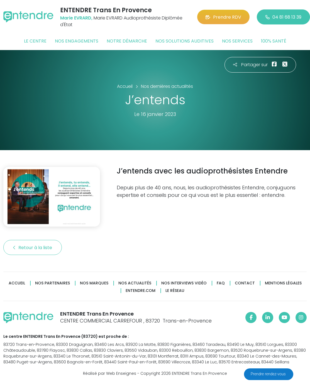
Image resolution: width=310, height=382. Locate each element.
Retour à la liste (32, 247)
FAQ (221, 283)
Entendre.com (140, 290)
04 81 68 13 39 (283, 17)
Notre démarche (127, 41)
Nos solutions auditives (184, 41)
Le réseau (174, 290)
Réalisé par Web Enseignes (109, 373)
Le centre (35, 41)
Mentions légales (283, 283)
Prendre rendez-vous (269, 374)
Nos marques (94, 283)
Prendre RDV (223, 17)
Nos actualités (134, 283)
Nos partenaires (52, 283)
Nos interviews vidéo (184, 283)
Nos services (237, 41)
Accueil (17, 283)
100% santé (273, 41)
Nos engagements (76, 41)
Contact (245, 283)
